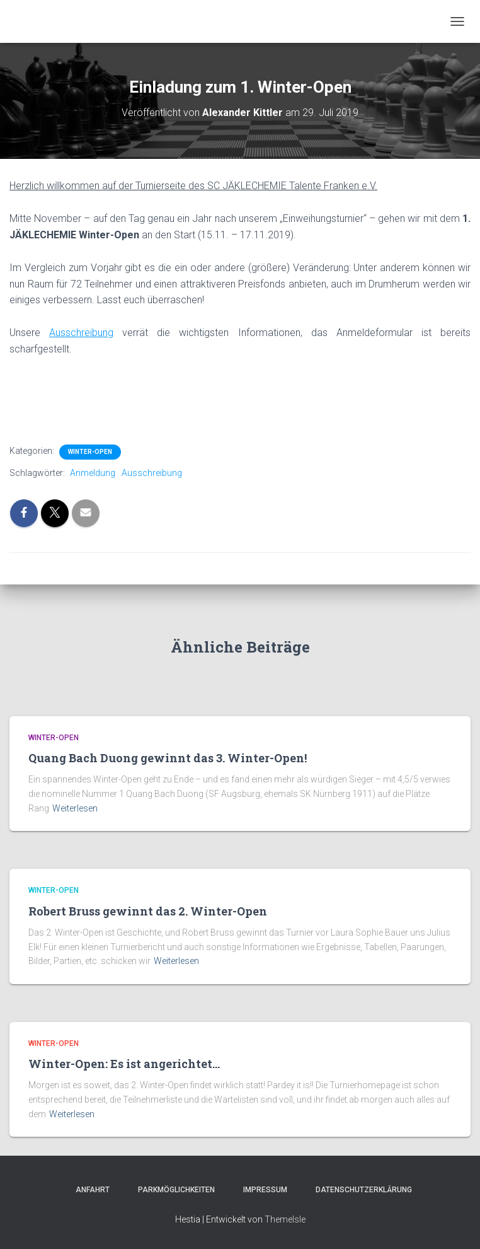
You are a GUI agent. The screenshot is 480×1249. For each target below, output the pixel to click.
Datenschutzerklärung (360, 1189)
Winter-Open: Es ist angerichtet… (124, 1063)
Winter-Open (90, 451)
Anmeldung (92, 473)
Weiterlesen (75, 808)
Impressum (261, 1189)
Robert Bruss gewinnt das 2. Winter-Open (147, 911)
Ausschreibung (152, 473)
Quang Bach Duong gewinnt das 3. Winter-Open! (167, 757)
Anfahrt (89, 1189)
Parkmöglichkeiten (172, 1189)
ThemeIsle (285, 1219)
